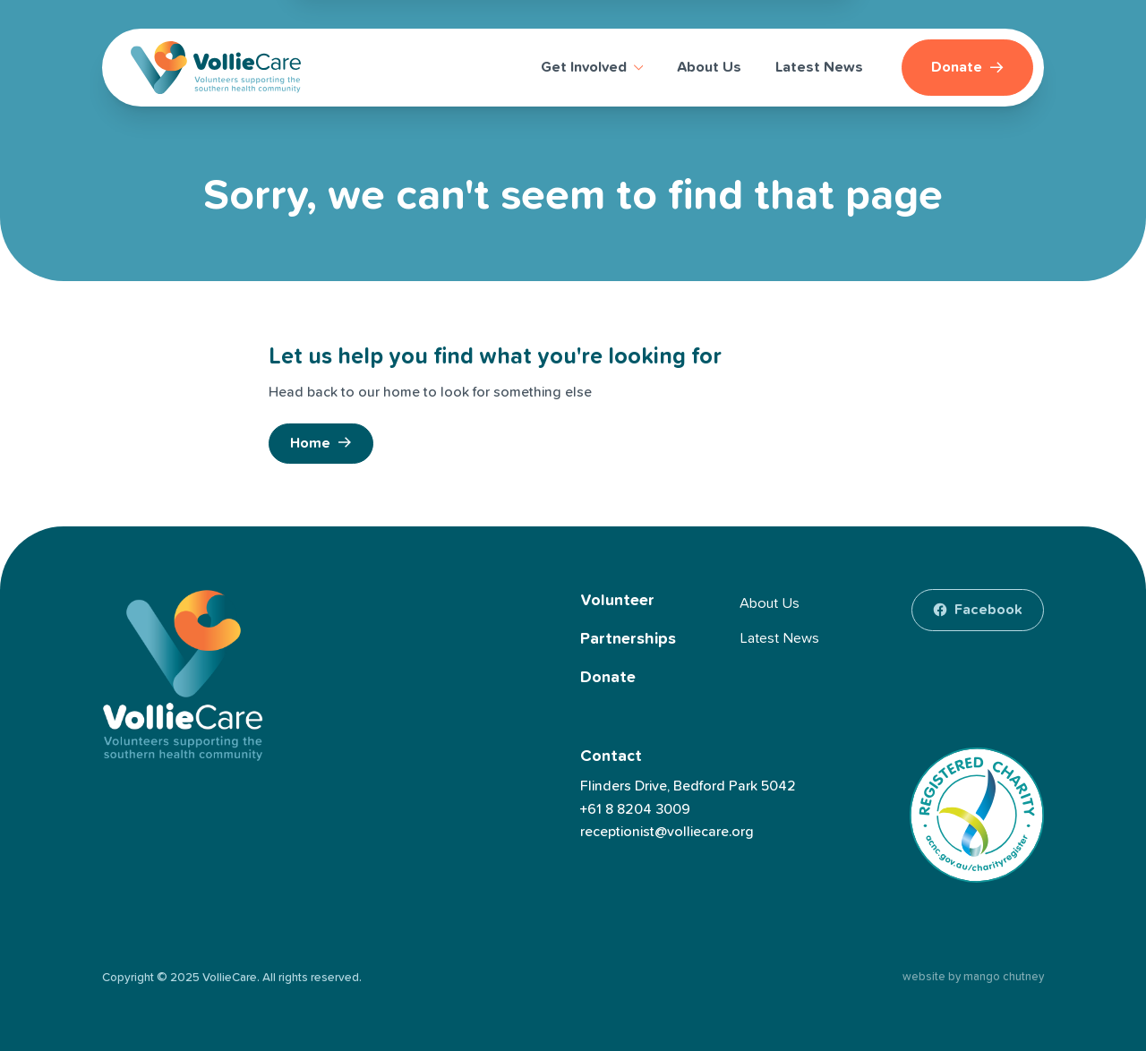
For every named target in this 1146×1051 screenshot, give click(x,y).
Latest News (779, 638)
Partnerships (628, 639)
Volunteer (617, 601)
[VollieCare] (216, 67)
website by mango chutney (973, 977)
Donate (608, 678)
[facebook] (977, 609)
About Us (770, 603)
